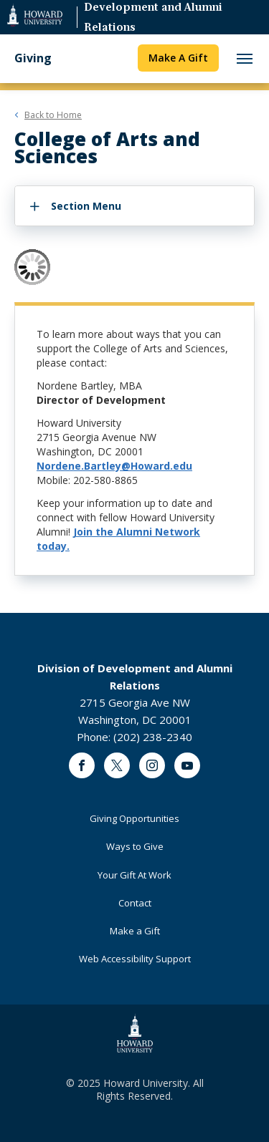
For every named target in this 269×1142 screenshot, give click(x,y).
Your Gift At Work (134, 874)
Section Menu (86, 206)
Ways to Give (135, 846)
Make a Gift (135, 930)
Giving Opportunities (134, 818)
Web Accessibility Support (135, 958)
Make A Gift (178, 57)
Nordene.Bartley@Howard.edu (114, 466)
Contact (134, 902)
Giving (33, 58)
